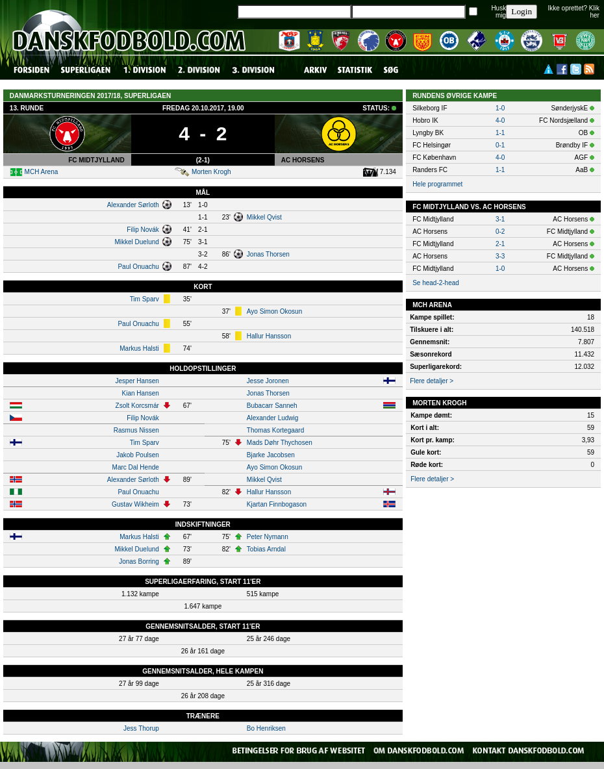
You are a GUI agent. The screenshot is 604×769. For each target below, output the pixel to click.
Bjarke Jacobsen (271, 455)
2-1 (500, 243)
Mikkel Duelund (136, 242)
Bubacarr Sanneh (272, 405)
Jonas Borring (139, 561)
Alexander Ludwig (273, 418)
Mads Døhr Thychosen (279, 442)
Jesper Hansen (137, 380)
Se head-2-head (435, 282)
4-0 (500, 120)
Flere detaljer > (431, 380)
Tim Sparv (144, 299)
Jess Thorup (141, 728)
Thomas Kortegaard (275, 430)
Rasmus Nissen (136, 430)
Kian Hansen (140, 393)
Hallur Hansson (269, 336)
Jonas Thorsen (268, 254)
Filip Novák (142, 229)
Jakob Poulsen (137, 455)
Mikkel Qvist (264, 217)
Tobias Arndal (266, 549)
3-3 (500, 256)
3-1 (500, 219)
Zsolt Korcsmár (137, 405)
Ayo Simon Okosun (274, 311)
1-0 (500, 108)
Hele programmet (437, 184)
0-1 (500, 145)
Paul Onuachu (138, 266)
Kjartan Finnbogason (277, 504)
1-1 (500, 132)
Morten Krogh (211, 171)
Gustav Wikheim (135, 504)
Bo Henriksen (266, 728)
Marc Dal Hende (135, 467)
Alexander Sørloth (133, 204)
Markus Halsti (139, 348)
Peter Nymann (267, 536)
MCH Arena (41, 171)
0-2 (500, 231)
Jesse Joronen (268, 380)
